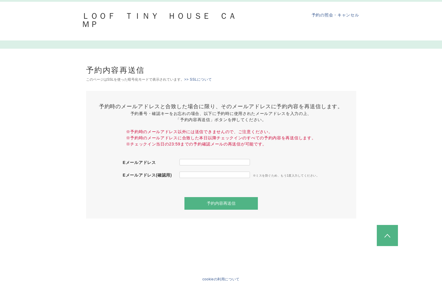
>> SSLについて (198, 79)
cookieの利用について (221, 279)
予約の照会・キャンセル (335, 15)
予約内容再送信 (221, 203)
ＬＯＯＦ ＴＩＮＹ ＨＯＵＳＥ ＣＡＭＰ (159, 20)
